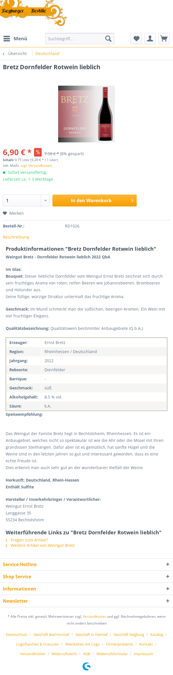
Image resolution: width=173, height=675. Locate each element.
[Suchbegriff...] (79, 38)
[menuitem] (15, 38)
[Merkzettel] (136, 38)
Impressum (143, 653)
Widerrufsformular (112, 653)
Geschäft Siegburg (129, 634)
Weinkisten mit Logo (82, 644)
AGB (86, 653)
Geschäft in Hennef (91, 634)
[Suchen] (108, 38)
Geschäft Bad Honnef (51, 634)
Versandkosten (94, 616)
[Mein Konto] (150, 38)
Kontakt (146, 644)
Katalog (156, 634)
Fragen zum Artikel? (27, 540)
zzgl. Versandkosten (36, 165)
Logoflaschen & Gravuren (37, 644)
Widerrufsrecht (64, 653)
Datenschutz (16, 634)
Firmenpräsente (119, 644)
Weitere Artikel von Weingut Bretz (40, 545)
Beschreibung (16, 237)
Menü (15, 38)
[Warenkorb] (164, 38)
